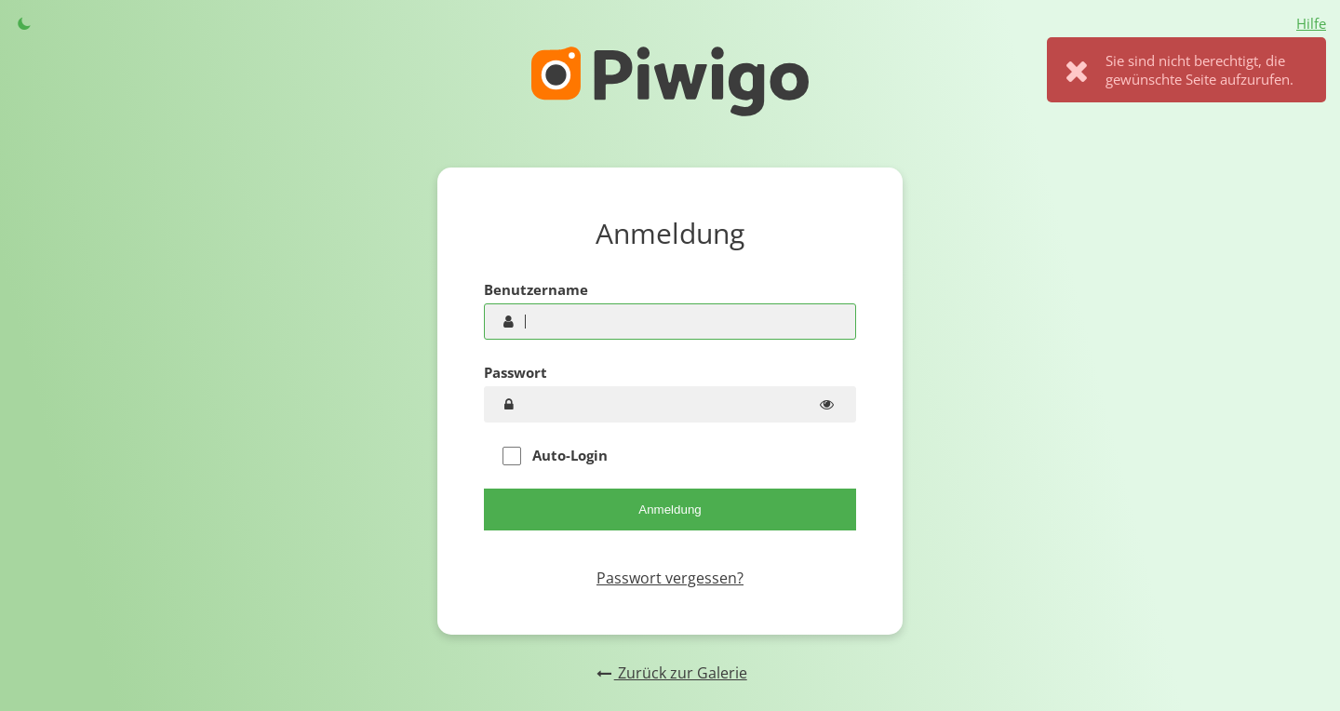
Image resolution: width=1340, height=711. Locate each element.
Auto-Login (555, 455)
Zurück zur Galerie (669, 673)
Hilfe (1311, 23)
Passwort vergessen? (670, 578)
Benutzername (536, 289)
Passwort (515, 372)
